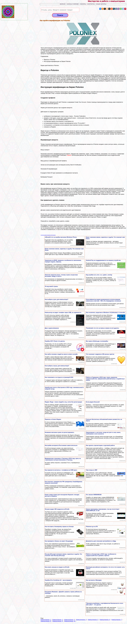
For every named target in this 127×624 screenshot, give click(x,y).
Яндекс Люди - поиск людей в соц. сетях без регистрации (63, 402)
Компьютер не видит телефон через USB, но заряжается (63, 312)
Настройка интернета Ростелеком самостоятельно (61, 445)
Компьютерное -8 (46, 621)
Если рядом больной (92, 402)
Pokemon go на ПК (92, 526)
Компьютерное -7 (117, 619)
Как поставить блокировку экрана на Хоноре (59, 526)
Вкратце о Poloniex (49, 59)
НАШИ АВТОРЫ (101, 4)
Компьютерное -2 (57, 619)
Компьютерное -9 (57, 621)
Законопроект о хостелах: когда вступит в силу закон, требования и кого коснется (103, 433)
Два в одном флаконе (52, 328)
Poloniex (63, 102)
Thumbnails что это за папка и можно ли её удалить (102, 328)
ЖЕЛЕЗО (63, 4)
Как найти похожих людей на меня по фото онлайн (61, 354)
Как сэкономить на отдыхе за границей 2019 (59, 377)
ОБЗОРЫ (83, 4)
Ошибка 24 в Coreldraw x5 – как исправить (58, 580)
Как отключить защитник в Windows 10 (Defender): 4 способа (105, 312)
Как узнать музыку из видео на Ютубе (57, 567)
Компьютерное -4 (81, 619)
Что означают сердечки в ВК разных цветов (100, 354)
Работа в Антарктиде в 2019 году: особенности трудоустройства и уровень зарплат (101, 554)
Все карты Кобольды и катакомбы (97, 341)
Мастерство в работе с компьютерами (107, 1)
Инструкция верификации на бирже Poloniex (57, 61)
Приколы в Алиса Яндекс (53, 419)
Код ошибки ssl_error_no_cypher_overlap (99, 275)
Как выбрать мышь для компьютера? (57, 365)
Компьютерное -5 (93, 619)
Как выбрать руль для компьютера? (56, 299)
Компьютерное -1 (46, 619)
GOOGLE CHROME (73, 4)
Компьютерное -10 (69, 621)
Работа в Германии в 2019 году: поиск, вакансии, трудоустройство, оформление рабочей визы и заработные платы (105, 379)
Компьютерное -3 (69, 619)
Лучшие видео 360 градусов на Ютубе (57, 509)
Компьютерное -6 (105, 619)
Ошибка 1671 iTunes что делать (55, 341)
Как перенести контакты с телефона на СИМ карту (61, 470)
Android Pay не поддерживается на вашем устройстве (103, 260)
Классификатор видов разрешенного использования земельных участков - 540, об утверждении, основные (103, 300)
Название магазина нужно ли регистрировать (59, 432)
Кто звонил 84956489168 (93, 494)
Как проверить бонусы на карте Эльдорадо (59, 541)
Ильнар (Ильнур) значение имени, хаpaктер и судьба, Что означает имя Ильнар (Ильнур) (63, 554)
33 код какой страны (51, 286)
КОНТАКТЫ (91, 4)
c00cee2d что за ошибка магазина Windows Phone (61, 237)
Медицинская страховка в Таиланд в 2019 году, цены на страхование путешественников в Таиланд (63, 459)
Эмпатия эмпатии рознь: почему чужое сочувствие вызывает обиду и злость (61, 275)
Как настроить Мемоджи (94, 580)
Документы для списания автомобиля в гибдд (101, 541)
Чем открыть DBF (91, 470)
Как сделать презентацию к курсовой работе (100, 445)
